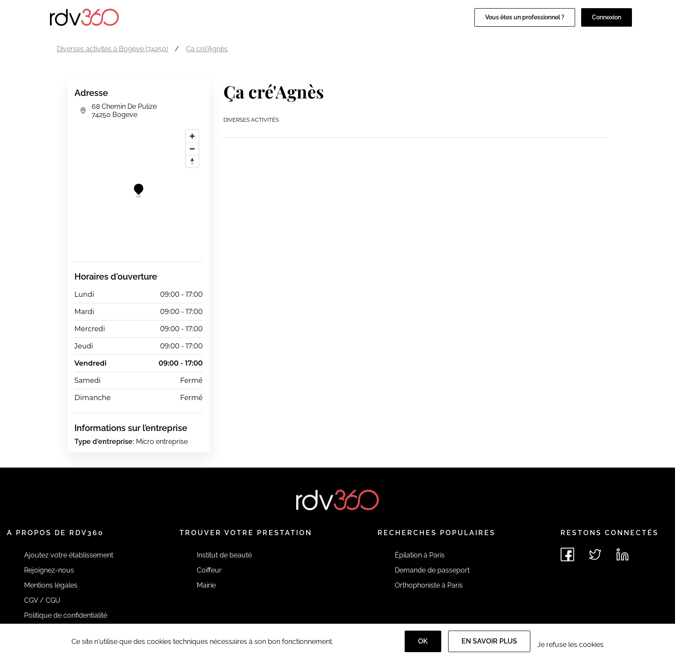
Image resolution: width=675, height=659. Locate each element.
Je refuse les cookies (570, 645)
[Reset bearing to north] (192, 161)
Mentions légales (50, 585)
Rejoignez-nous (49, 570)
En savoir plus (489, 641)
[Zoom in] (192, 136)
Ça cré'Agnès (207, 49)
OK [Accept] (423, 641)
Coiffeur (209, 570)
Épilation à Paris (420, 555)
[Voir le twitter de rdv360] (595, 554)
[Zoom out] (192, 148)
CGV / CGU (42, 600)
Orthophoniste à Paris (429, 585)
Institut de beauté (224, 555)
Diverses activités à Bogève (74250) (112, 49)
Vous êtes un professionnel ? (524, 17)
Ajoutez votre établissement (68, 555)
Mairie (206, 585)
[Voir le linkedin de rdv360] (622, 554)
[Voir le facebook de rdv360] (567, 554)
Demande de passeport (432, 570)
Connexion (606, 17)
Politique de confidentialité (65, 615)
